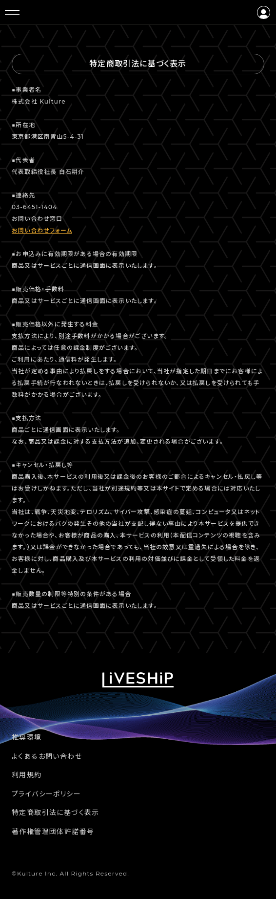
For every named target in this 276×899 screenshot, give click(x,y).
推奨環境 (27, 737)
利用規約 (27, 775)
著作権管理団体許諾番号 (53, 831)
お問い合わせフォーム (42, 230)
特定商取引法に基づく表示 (55, 812)
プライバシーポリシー (46, 794)
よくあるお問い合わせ (47, 756)
